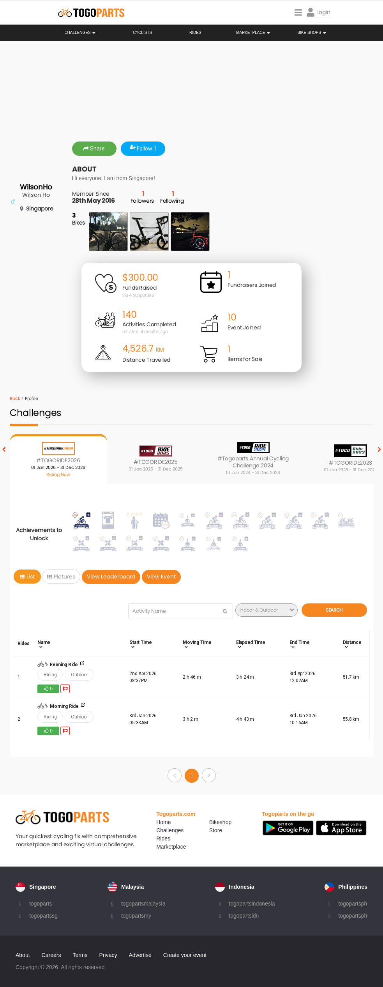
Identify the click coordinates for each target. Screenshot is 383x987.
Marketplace (171, 847)
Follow (143, 148)
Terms (79, 955)
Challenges (79, 33)
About (23, 955)
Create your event (185, 955)
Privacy (108, 955)
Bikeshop (220, 822)
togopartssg (43, 916)
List (27, 576)
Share (94, 148)
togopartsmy (136, 916)
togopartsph (352, 903)
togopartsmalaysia (143, 903)
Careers (51, 955)
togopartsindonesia (252, 903)
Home (163, 822)
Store (215, 830)
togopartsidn (244, 916)
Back (15, 398)
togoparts (40, 903)
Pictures (61, 576)
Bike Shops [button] (311, 33)
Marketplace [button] (253, 33)
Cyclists (142, 33)
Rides (195, 33)
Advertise (140, 955)
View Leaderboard (111, 576)
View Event (161, 576)
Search (334, 610)
